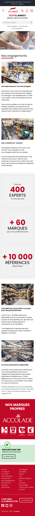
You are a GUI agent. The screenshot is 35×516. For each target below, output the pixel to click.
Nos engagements (8, 481)
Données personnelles (23, 484)
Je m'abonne (26, 500)
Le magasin (5, 472)
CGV (20, 476)
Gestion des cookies (26, 487)
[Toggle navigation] (3, 10)
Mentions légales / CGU (25, 479)
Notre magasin (12, 26)
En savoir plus (9, 456)
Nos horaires (23, 26)
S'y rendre (4, 474)
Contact (22, 489)
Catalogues (23, 469)
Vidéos (21, 474)
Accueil (4, 469)
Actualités (22, 472)
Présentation (6, 478)
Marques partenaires (5, 486)
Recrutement (6, 483)
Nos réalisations (17, 28)
